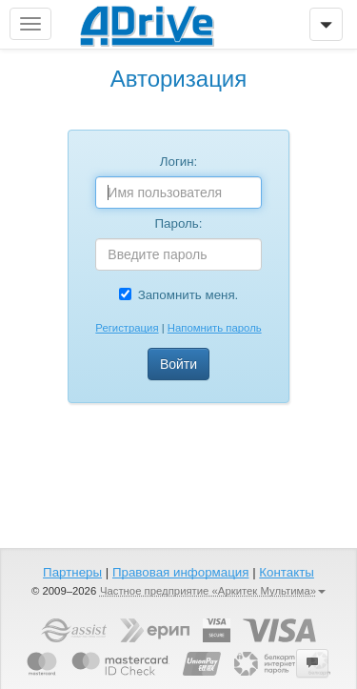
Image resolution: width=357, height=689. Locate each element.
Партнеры (72, 572)
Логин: (179, 161)
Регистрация (126, 328)
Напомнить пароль (215, 328)
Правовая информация (180, 572)
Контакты (286, 572)
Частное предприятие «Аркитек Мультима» (213, 591)
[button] (312, 663)
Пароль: (179, 223)
